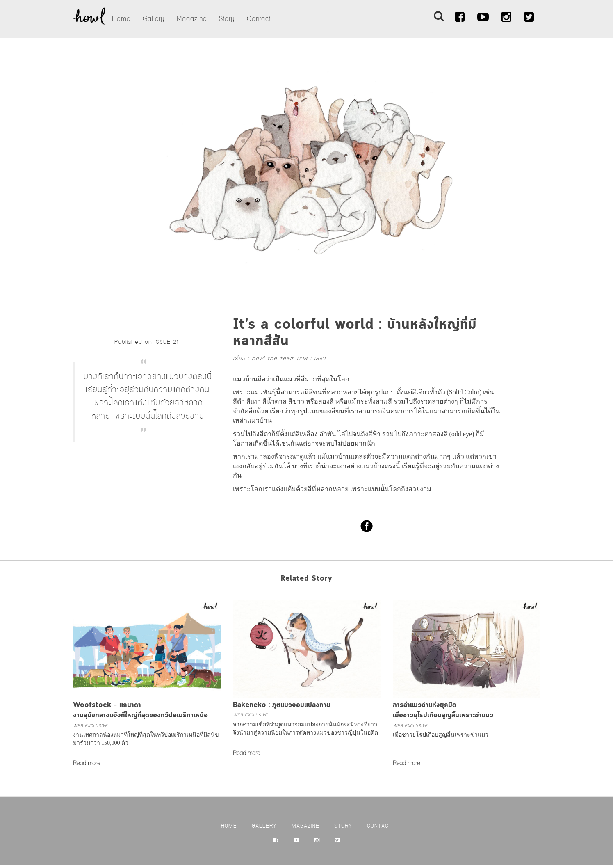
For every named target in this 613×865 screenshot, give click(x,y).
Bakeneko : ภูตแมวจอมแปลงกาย (281, 705)
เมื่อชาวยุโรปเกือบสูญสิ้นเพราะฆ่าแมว (440, 735)
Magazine (192, 19)
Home (121, 19)
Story (227, 19)
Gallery (153, 19)
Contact (259, 19)
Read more (86, 764)
